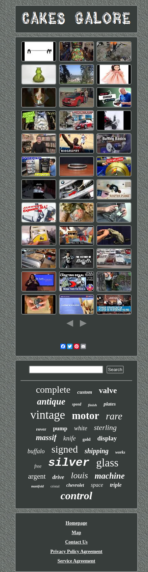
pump (60, 428)
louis (79, 475)
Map (76, 532)
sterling (105, 427)
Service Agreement (76, 561)
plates (109, 404)
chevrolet (75, 485)
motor (85, 415)
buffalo (36, 451)
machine (110, 475)
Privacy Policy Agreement (76, 551)
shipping (97, 451)
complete (53, 389)
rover (41, 429)
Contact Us (76, 542)
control (76, 495)
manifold (37, 486)
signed (65, 449)
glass (107, 463)
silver (68, 462)
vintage (47, 414)
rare (114, 416)
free (37, 466)
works (120, 452)
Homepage (76, 523)
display (107, 438)
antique (51, 401)
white (80, 428)
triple (116, 485)
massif (46, 437)
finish (92, 405)
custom (84, 392)
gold (87, 439)
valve (108, 390)
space (97, 485)
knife (69, 438)
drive (58, 477)
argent (37, 476)
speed (76, 404)
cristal (55, 486)
